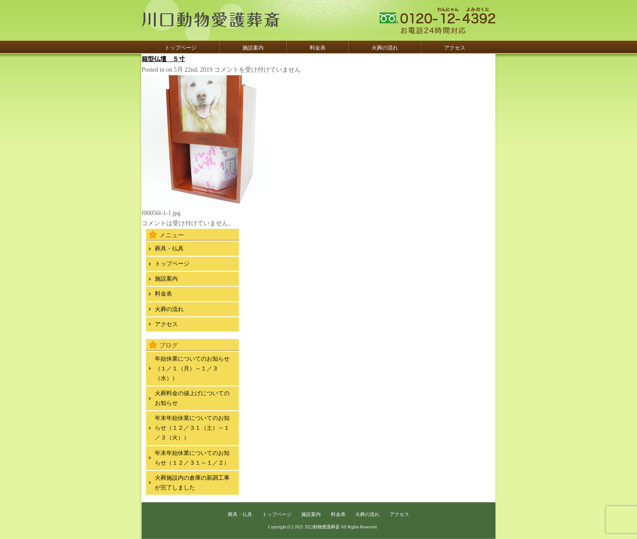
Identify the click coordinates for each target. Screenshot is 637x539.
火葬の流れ (385, 48)
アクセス (454, 48)
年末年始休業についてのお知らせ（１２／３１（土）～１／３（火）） (192, 428)
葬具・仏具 (169, 248)
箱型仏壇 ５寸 (163, 59)
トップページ (180, 48)
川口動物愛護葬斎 (322, 526)
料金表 (318, 48)
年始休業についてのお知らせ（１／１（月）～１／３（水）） (192, 368)
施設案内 (253, 48)
